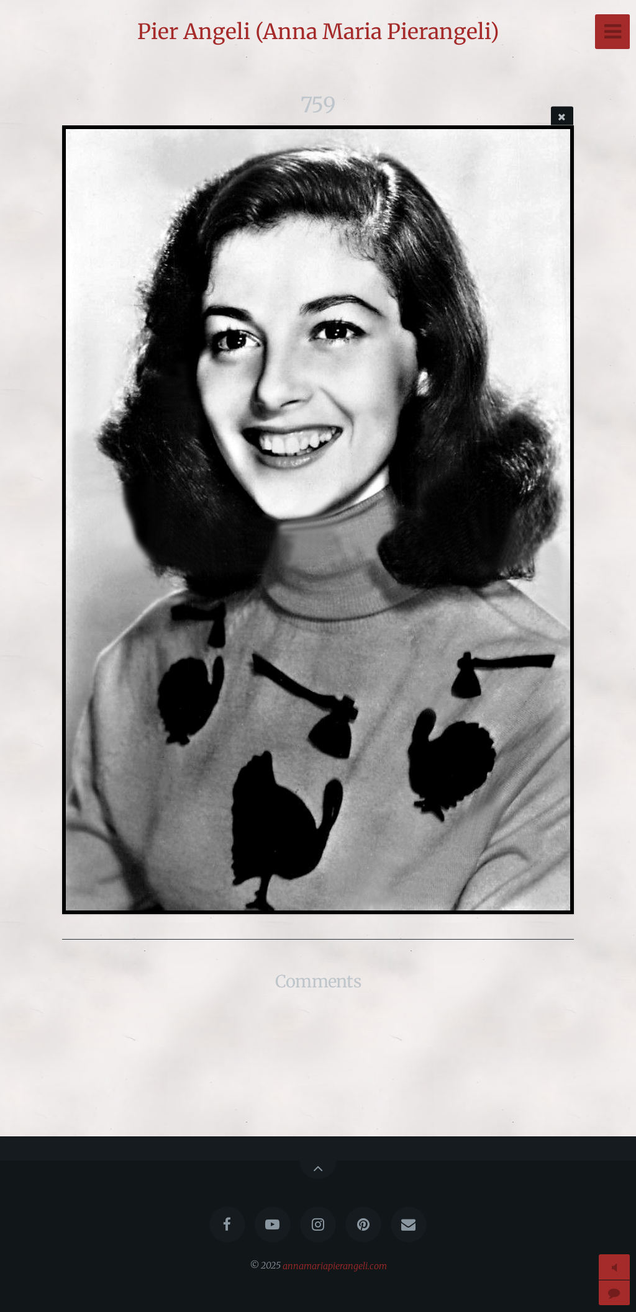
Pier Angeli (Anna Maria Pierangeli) (318, 32)
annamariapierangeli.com (335, 1265)
